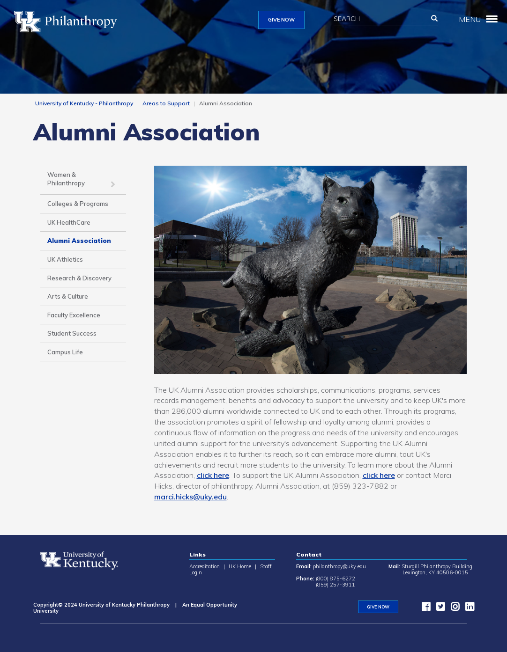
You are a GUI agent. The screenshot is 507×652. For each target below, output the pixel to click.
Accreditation (204, 566)
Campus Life (65, 352)
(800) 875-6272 (335, 578)
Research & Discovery (79, 278)
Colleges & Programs (77, 203)
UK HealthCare (68, 222)
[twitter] (438, 608)
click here (213, 475)
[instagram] (452, 608)
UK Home (240, 566)
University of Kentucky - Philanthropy (84, 103)
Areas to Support (166, 103)
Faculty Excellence (73, 315)
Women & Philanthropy (66, 179)
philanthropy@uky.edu (339, 566)
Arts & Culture (67, 296)
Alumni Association (79, 240)
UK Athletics (65, 259)
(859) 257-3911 (335, 584)
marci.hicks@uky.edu (190, 496)
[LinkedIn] (467, 608)
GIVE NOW (281, 19)
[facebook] (423, 608)
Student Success (72, 333)
